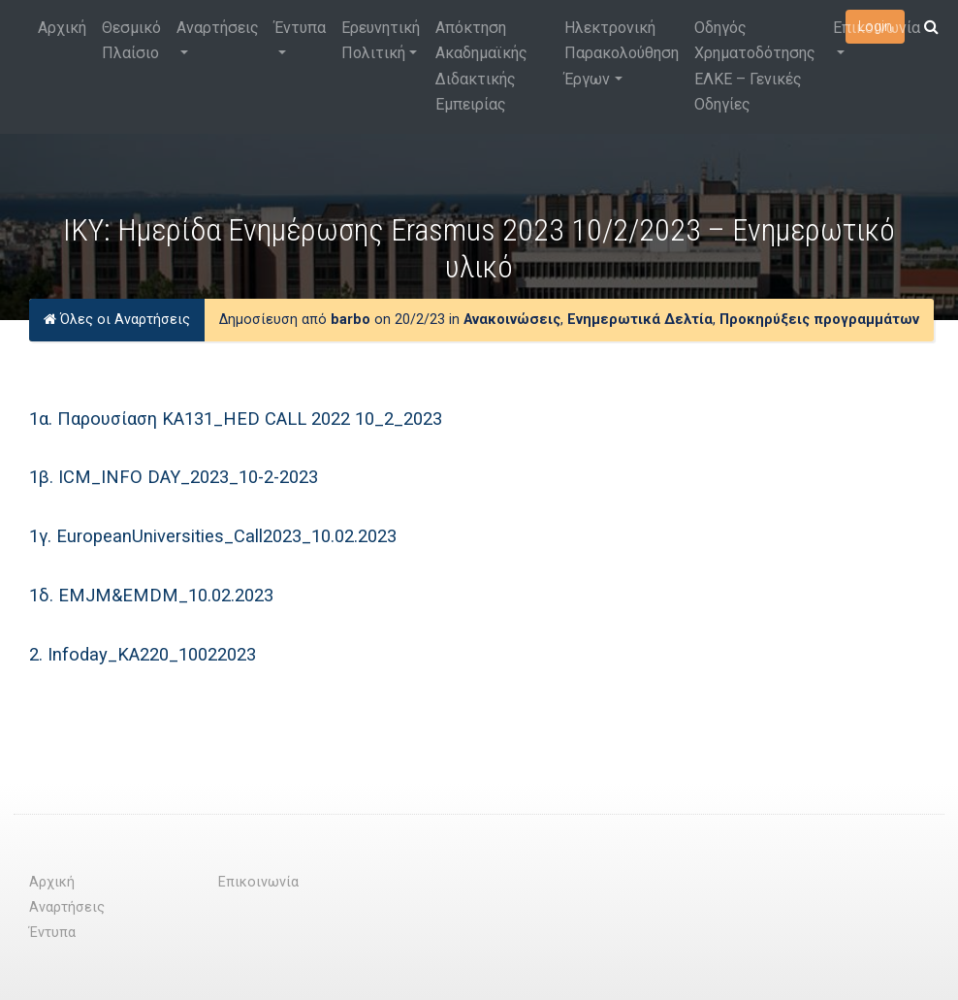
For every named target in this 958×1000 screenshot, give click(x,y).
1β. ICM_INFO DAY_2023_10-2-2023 (173, 477)
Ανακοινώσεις (511, 319)
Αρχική (62, 27)
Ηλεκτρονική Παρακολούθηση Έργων (621, 53)
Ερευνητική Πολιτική (380, 40)
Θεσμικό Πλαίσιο (131, 40)
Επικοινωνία (876, 27)
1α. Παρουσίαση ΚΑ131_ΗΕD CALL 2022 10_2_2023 (235, 418)
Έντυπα (300, 27)
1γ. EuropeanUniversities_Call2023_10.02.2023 (213, 536)
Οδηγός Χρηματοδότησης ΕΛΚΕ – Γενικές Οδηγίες (754, 65)
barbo (350, 319)
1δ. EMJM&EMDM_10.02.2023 (151, 595)
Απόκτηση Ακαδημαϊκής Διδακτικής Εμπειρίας (481, 65)
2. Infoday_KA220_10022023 (142, 654)
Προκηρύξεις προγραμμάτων (819, 319)
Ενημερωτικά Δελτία (640, 319)
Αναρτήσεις (217, 27)
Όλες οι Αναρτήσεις (117, 319)
